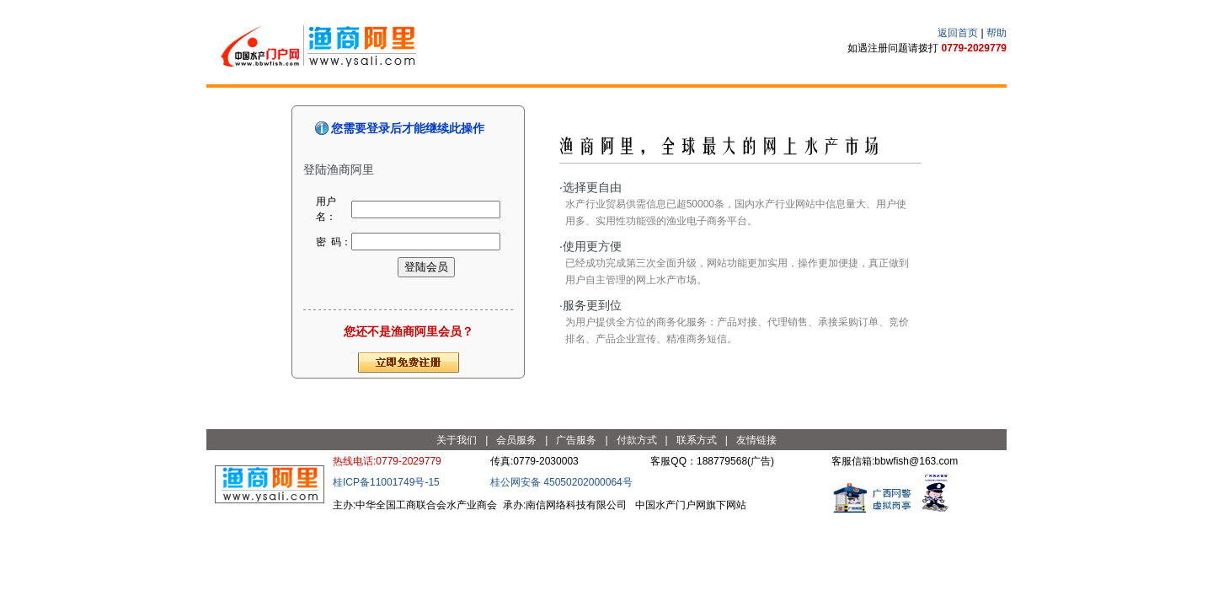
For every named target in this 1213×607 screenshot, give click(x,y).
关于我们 (456, 440)
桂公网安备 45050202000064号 (561, 482)
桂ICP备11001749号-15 (386, 482)
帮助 (996, 33)
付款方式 (637, 440)
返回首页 (958, 33)
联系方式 (696, 440)
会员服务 (516, 440)
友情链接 (756, 440)
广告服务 (576, 440)
